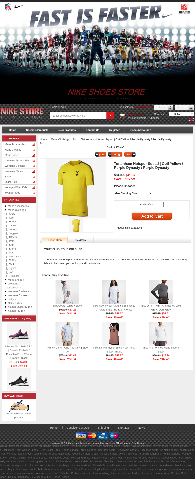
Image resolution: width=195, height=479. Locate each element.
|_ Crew (10, 213)
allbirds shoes (26, 461)
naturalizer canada (181, 469)
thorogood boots (37, 457)
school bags (7, 469)
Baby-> (12, 299)
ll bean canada (70, 449)
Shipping (103, 427)
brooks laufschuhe (59, 453)
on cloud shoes (168, 449)
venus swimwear (159, 473)
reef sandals (81, 461)
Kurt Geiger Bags (50, 449)
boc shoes (96, 461)
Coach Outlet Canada (104, 453)
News (141, 427)
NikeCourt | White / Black (67, 305)
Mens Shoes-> (16, 279)
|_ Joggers (11, 233)
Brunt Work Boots (26, 469)
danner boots (160, 445)
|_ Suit (9, 252)
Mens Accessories (15, 144)
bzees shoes (170, 457)
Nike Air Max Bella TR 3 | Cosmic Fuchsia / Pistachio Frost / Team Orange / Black (18, 351)
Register (114, 130)
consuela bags (60, 465)
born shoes (185, 457)
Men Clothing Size (126, 193)
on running (45, 445)
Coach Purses (61, 476)
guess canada (44, 461)
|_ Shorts (11, 248)
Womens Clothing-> (19, 291)
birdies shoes (99, 457)
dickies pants (42, 465)
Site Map (123, 427)
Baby (8, 176)
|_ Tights (10, 268)
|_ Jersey (11, 229)
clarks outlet (30, 445)
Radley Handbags (18, 476)
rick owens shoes (81, 465)
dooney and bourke (22, 465)
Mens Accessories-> (19, 205)
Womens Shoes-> (18, 295)
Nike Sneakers (123, 443)
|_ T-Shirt (11, 260)
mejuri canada (25, 473)
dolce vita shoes (128, 453)
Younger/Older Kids (16, 187)
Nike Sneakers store (146, 106)
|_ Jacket (11, 225)
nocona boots (136, 469)
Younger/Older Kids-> (20, 306)
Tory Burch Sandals (115, 461)
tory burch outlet (63, 469)
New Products (67, 130)
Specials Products (37, 130)
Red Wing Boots (80, 457)
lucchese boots (149, 449)
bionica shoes (183, 465)
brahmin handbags (150, 453)
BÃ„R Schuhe (61, 473)
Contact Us (92, 130)
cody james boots (59, 457)
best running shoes (158, 469)
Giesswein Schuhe (128, 449)
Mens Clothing (13, 149)
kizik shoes (131, 457)
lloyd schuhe (102, 469)
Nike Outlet (110, 443)
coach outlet (187, 449)
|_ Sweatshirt (13, 256)
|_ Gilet (9, 217)
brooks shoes (88, 449)
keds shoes (116, 457)
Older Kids (11, 181)
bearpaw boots (106, 449)
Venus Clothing (17, 457)
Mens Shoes (12, 155)
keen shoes (25, 453)
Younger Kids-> (17, 310)
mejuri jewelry (119, 469)
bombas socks (43, 473)
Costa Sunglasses (10, 445)
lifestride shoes (120, 473)
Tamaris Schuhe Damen (107, 465)
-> (17, 209)
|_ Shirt (9, 244)
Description (55, 240)
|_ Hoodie (11, 221)
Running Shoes (179, 445)
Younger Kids (12, 192)
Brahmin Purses (80, 473)
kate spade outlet (41, 476)
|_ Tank (10, 264)
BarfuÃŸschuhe (83, 469)
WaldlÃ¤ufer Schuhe (140, 461)
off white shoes (63, 461)
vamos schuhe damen (160, 465)
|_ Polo (9, 241)
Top (75, 139)
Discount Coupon (140, 130)
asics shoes (40, 453)
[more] (27, 319)
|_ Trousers (12, 275)
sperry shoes (8, 453)
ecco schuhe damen (134, 465)
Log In (62, 106)
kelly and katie (8, 461)
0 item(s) (142, 117)
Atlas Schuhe (161, 461)
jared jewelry (60, 445)
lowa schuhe (7, 473)
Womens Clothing (15, 165)
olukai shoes (7, 449)
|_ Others (11, 237)
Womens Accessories (17, 160)
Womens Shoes (14, 171)
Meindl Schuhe (171, 453)
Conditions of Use (77, 427)
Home (53, 106)
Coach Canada (81, 453)
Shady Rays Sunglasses (137, 445)
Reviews (80, 240)
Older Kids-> (15, 303)
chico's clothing (100, 473)
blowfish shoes (139, 473)
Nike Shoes (138, 443)
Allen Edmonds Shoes (82, 445)
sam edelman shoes (108, 445)
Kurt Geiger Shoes (27, 449)
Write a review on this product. (19, 414)
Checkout (154, 117)
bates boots (45, 469)
